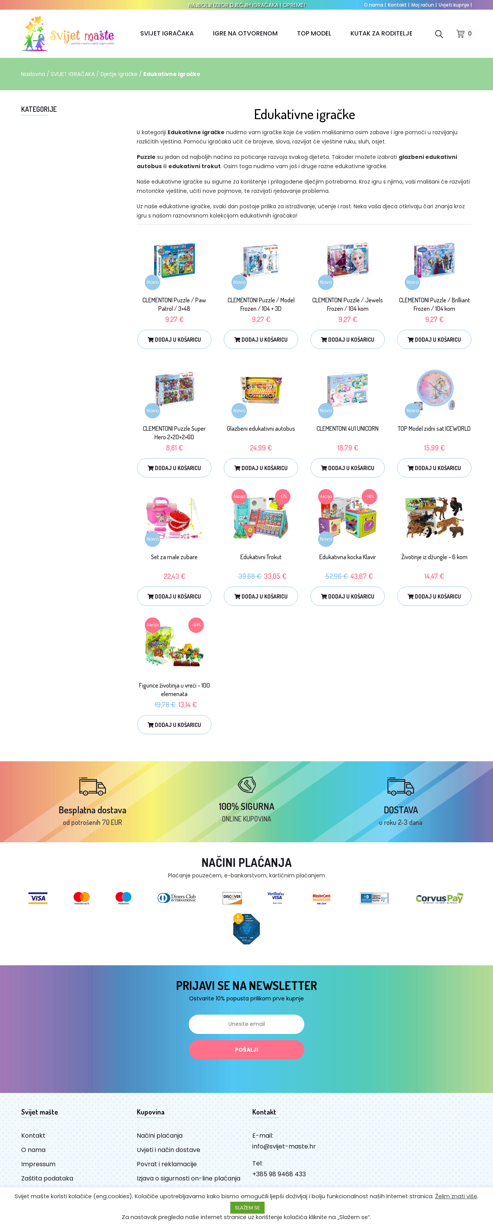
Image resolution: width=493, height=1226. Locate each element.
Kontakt (398, 5)
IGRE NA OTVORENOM (245, 33)
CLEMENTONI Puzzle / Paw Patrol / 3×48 (174, 304)
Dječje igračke (120, 74)
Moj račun (424, 5)
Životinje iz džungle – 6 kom (434, 557)
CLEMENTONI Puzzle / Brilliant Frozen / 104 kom (434, 304)
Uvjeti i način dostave (168, 1153)
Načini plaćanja (160, 1139)
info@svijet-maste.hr (284, 1149)
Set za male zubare (174, 557)
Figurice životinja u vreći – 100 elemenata (174, 689)
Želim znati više (456, 1196)
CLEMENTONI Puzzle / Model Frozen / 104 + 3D (261, 304)
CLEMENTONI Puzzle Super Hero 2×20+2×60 (174, 433)
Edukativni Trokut (261, 557)
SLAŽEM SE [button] (247, 1207)
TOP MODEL (314, 33)
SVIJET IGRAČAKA (167, 33)
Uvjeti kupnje (455, 5)
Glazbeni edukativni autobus (261, 428)
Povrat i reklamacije (167, 1167)
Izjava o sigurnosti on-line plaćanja (188, 1181)
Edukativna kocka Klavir (347, 557)
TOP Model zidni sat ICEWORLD (434, 428)
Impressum (38, 1167)
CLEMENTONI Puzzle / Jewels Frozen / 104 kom (347, 304)
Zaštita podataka (47, 1181)
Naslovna (33, 74)
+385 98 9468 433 (279, 1177)
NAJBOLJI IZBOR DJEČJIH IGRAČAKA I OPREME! (246, 5)
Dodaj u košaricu (174, 339)
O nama (375, 5)
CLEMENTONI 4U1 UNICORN (348, 428)
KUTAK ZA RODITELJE (381, 33)
